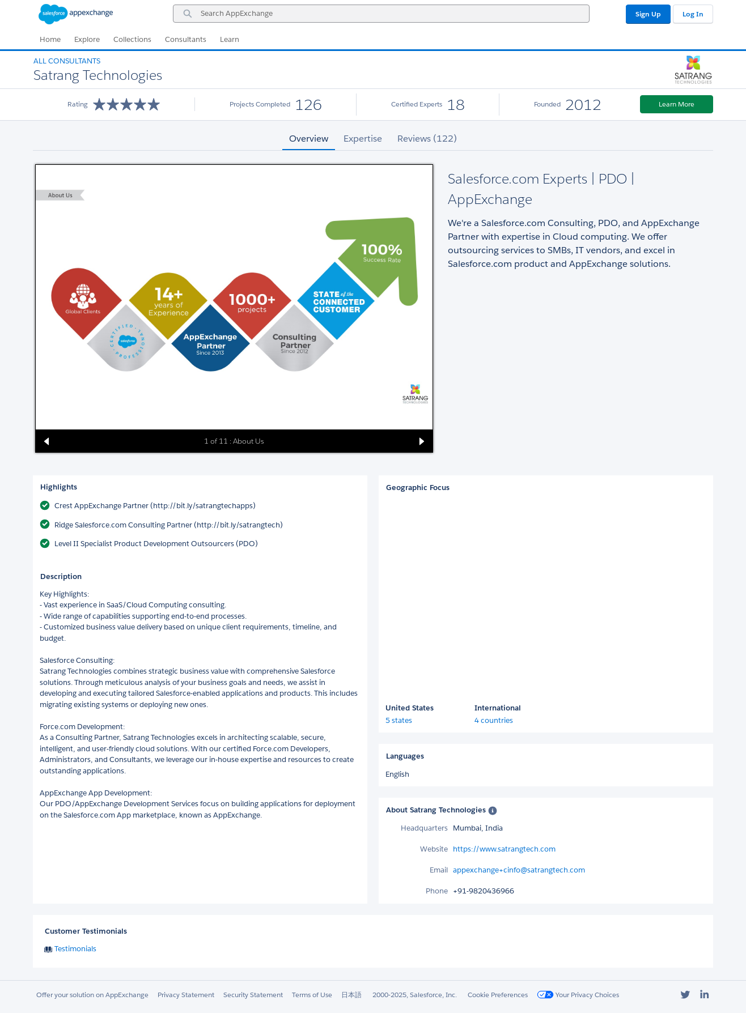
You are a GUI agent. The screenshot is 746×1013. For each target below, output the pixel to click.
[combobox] (381, 14)
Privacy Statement (186, 994)
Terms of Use (312, 994)
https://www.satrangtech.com (504, 849)
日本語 (351, 994)
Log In (693, 14)
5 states (398, 720)
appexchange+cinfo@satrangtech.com (519, 870)
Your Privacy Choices (578, 994)
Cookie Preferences (498, 994)
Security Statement (253, 994)
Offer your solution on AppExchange (92, 994)
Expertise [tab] (363, 138)
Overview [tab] (308, 138)
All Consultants (66, 61)
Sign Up (648, 14)
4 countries (493, 720)
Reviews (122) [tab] (427, 138)
